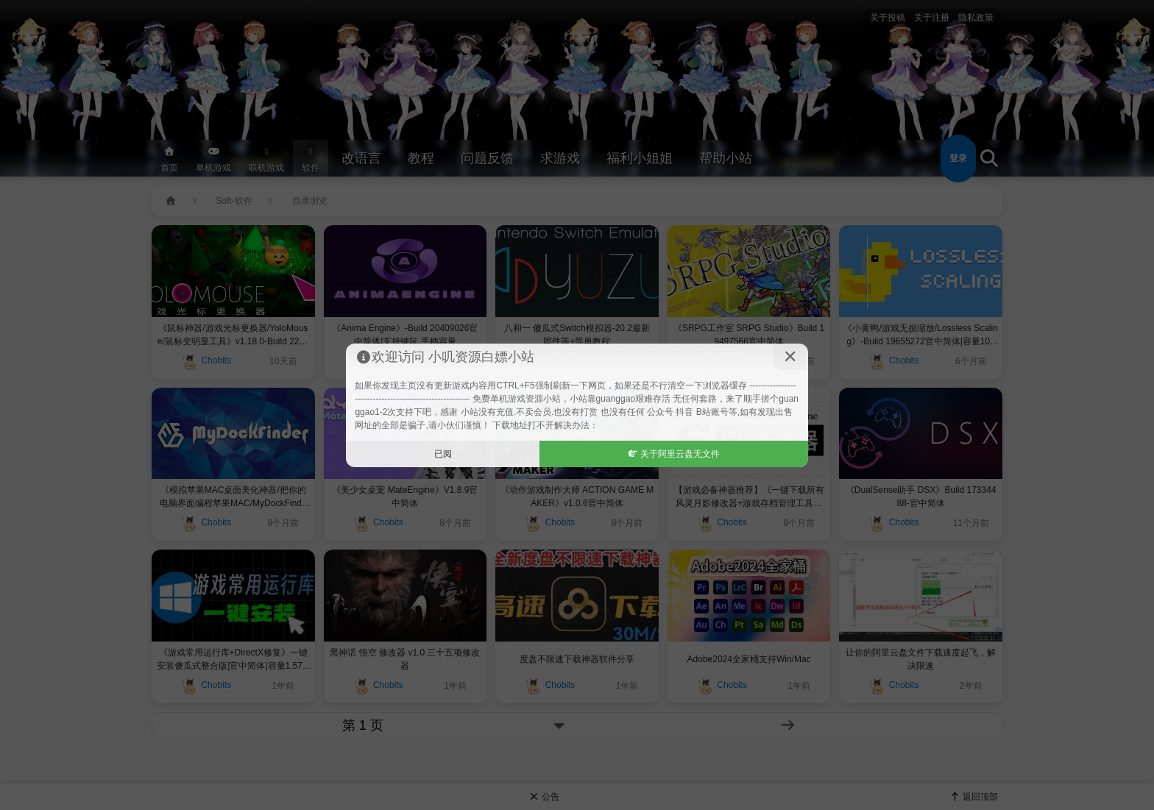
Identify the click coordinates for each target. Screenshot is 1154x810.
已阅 (443, 454)
